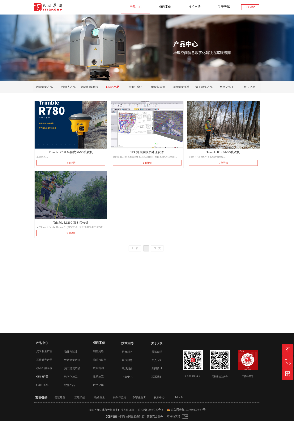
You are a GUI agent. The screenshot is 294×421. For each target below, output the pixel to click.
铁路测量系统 (181, 87)
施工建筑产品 (204, 87)
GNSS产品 (112, 87)
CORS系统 (135, 87)
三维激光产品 (67, 87)
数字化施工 (227, 87)
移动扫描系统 (89, 87)
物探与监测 (158, 87)
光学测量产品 (44, 87)
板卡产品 (249, 87)
